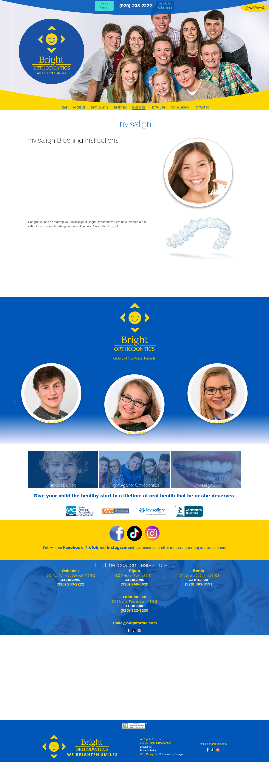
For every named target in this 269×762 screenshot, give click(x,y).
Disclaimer (146, 746)
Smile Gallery (180, 107)
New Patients (99, 107)
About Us (79, 107)
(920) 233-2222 (135, 5)
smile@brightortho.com (134, 623)
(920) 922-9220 (134, 610)
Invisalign (138, 107)
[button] (31, 399)
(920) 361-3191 (199, 584)
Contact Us (202, 107)
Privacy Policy (148, 750)
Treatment (120, 107)
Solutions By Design (171, 754)
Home (63, 107)
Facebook (73, 547)
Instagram (117, 547)
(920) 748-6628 (134, 584)
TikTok (91, 547)
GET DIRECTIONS (70, 579)
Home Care (158, 107)
